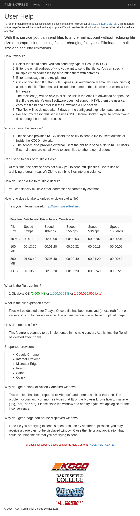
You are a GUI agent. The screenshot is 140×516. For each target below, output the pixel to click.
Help (48, 4)
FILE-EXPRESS (16, 4)
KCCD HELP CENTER (104, 23)
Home (36, 4)
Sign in (132, 4)
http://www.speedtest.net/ (63, 206)
